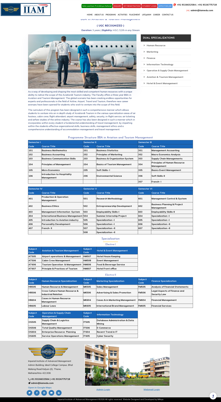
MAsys (160, 399)
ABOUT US (99, 15)
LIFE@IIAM (146, 15)
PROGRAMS (111, 15)
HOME (90, 15)
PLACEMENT (134, 15)
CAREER (156, 15)
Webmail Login (151, 389)
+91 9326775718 (60, 379)
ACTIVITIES (122, 15)
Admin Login (103, 389)
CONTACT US (167, 15)
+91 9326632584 (39, 379)
